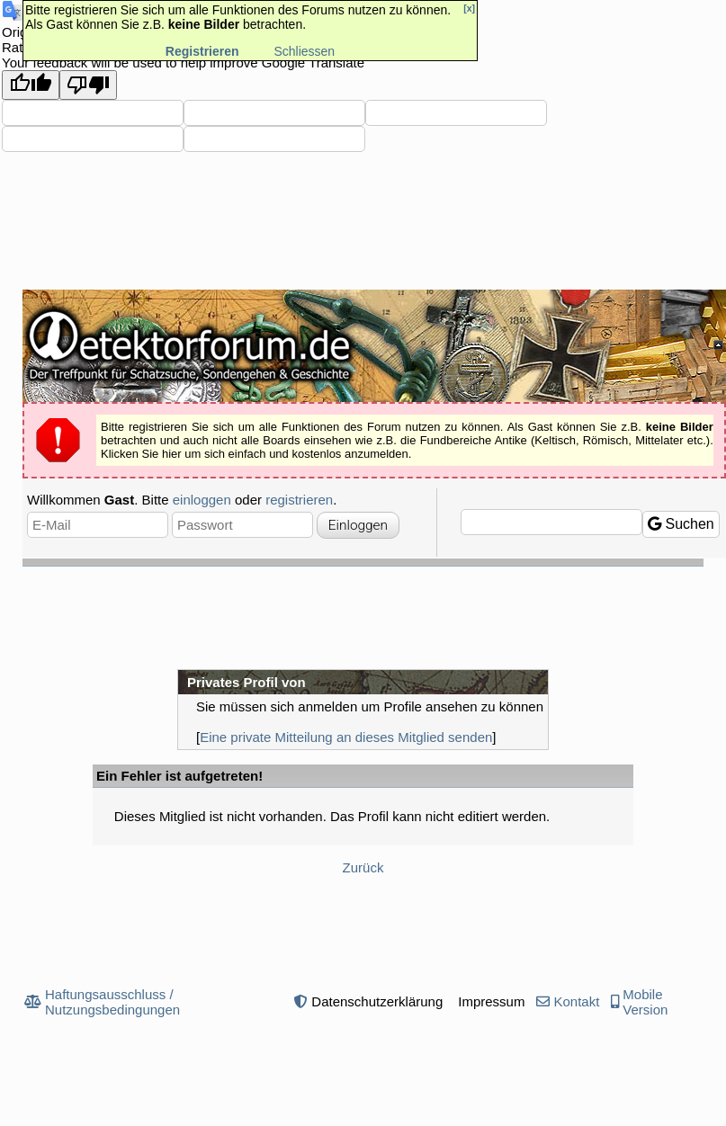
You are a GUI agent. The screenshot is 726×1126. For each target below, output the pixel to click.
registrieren (299, 499)
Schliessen (304, 51)
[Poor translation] (88, 85)
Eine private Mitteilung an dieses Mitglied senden (346, 737)
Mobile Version (645, 1002)
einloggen (202, 499)
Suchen (681, 524)
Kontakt (576, 1001)
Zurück (363, 867)
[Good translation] (30, 85)
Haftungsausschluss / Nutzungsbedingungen (112, 1002)
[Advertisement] (363, 616)
